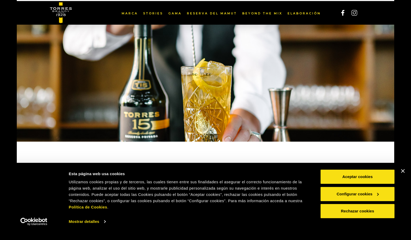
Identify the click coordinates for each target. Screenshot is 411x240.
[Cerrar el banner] (403, 179)
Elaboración (304, 12)
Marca (130, 12)
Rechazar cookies (357, 219)
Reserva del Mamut (212, 12)
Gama (175, 12)
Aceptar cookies (357, 185)
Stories (153, 12)
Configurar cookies (358, 202)
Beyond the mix (262, 12)
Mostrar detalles (84, 229)
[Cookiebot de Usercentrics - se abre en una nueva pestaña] (34, 230)
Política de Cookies (88, 215)
